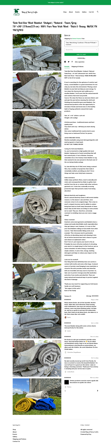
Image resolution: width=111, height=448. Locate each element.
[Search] (97, 12)
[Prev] (65, 391)
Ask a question (79, 62)
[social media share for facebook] (65, 62)
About (71, 12)
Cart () (91, 12)
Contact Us (16, 441)
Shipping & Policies (77, 66)
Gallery (84, 12)
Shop (65, 12)
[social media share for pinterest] (72, 62)
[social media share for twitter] (69, 62)
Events (77, 12)
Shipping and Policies (19, 439)
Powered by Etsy (86, 434)
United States (76, 38)
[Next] (97, 391)
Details (67, 66)
